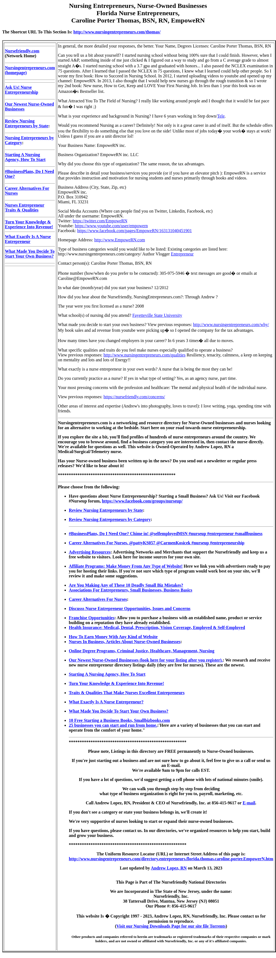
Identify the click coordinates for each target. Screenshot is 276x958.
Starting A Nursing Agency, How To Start (25, 157)
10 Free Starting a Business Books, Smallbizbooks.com (119, 720)
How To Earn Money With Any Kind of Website (113, 636)
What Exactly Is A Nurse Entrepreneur (28, 239)
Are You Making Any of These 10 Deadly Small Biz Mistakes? (126, 585)
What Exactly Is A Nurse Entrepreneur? (106, 702)
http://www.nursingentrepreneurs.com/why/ (231, 324)
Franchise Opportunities (92, 617)
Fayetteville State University (157, 315)
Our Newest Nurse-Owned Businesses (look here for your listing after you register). (146, 660)
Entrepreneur (182, 254)
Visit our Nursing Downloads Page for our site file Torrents (171, 926)
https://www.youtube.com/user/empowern (111, 225)
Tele (221, 116)
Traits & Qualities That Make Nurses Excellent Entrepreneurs (127, 692)
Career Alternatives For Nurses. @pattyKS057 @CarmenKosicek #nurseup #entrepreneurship (156, 542)
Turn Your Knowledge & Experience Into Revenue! (29, 224)
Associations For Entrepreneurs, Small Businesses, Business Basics (130, 590)
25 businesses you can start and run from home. (113, 725)
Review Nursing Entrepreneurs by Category (110, 519)
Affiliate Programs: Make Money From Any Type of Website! (126, 566)
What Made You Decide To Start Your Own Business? (30, 253)
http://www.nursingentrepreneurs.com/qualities (144, 355)
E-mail (249, 803)
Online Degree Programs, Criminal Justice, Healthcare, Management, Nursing (141, 651)
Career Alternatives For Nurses (98, 599)
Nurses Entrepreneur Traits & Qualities (24, 207)
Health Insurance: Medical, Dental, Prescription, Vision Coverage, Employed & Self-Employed (157, 627)
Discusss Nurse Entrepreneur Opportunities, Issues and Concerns (130, 608)
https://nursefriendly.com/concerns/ (134, 396)
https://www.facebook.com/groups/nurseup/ (142, 501)
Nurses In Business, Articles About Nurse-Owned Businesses (124, 641)
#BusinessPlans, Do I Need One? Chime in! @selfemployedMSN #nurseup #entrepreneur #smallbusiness (165, 533)
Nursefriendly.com (22, 51)
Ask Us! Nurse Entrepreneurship (21, 89)
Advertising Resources (90, 552)
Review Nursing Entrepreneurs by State (26, 123)
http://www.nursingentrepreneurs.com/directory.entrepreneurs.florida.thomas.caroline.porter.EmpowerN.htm (171, 858)
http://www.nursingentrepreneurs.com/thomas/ (117, 32)
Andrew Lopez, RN (169, 868)
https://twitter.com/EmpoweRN (100, 221)
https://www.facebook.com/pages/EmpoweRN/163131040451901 (134, 230)
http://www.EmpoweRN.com (119, 240)
